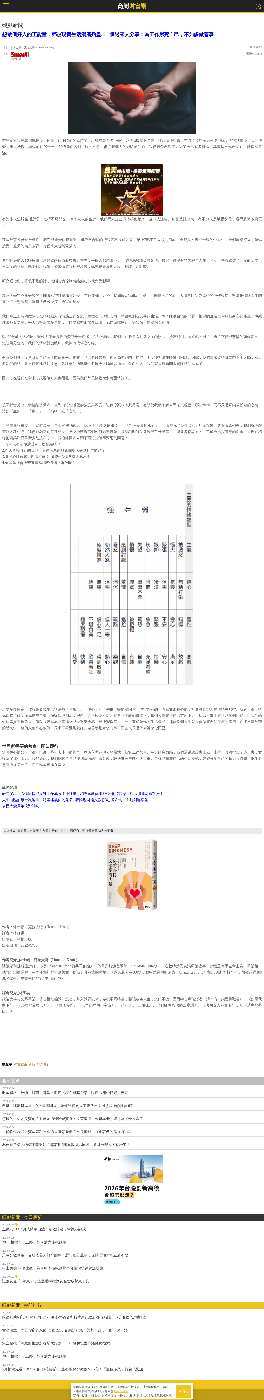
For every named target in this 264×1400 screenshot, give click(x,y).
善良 (32, 1064)
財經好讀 (20, 56)
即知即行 (43, 1064)
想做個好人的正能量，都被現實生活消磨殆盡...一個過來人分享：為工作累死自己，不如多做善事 (108, 34)
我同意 (183, 1390)
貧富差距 (20, 1064)
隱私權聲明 (121, 1390)
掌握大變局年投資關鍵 (20, 806)
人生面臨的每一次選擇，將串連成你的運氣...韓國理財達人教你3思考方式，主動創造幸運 (75, 800)
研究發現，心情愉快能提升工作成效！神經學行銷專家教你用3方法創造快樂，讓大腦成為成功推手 (83, 794)
